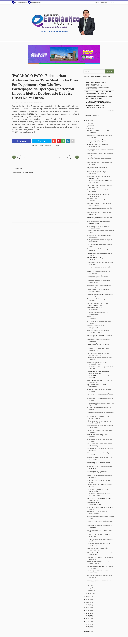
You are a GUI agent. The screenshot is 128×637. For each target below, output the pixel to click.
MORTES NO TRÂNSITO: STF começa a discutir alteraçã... (98, 272)
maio (89, 128)
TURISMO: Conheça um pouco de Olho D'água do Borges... (98, 222)
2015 (87, 616)
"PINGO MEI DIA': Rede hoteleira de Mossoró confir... (97, 313)
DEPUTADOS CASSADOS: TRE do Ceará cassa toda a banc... (98, 494)
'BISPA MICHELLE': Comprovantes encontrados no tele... (97, 504)
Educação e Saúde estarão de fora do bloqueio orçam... (98, 168)
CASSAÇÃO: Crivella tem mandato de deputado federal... (98, 195)
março (90, 588)
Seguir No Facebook (19, 2)
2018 (87, 608)
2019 (87, 605)
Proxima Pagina (66, 158)
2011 (87, 627)
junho (89, 126)
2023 (87, 120)
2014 (87, 618)
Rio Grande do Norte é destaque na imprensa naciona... (98, 372)
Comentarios (37, 102)
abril (89, 585)
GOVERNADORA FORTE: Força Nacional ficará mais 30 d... (98, 463)
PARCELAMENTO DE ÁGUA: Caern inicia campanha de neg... (98, 290)
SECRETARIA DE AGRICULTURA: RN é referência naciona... (97, 513)
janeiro (90, 593)
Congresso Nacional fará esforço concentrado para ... (97, 363)
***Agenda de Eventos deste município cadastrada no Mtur (96, 106)
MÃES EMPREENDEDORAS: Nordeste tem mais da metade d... (99, 422)
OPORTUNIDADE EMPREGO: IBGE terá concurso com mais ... (98, 417)
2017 (87, 610)
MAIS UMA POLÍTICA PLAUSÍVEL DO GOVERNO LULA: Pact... (97, 304)
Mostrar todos (111, 110)
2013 (87, 621)
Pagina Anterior (25, 158)
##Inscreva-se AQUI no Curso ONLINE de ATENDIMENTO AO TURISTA (98, 92)
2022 (87, 597)
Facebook (21, 141)
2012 (87, 624)
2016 (87, 613)
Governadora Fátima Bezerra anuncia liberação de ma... (98, 177)
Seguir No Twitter (34, 2)
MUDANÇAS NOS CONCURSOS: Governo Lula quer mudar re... (99, 354)
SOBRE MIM (104, 2)
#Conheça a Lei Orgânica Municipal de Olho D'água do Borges (99, 97)
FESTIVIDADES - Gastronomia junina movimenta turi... (98, 349)
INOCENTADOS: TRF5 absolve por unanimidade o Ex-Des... (97, 472)
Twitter (42, 141)
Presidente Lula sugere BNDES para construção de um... (98, 145)
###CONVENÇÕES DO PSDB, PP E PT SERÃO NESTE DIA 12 (97, 83)
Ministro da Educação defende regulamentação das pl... (96, 141)
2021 (87, 599)
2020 (87, 602)
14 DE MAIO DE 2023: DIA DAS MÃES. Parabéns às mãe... (97, 549)
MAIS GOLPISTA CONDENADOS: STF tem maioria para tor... (99, 499)
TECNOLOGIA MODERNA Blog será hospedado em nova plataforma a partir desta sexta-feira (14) (97, 87)
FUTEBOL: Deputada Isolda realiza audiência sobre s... (97, 277)
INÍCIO (97, 2)
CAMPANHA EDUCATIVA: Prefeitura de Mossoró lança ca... (98, 227)
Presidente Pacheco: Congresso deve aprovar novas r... (98, 281)
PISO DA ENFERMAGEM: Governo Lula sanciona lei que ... (98, 563)
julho (89, 123)
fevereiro (91, 590)
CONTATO (112, 2)
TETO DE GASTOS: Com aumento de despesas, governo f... (98, 331)
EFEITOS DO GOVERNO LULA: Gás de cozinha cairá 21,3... (98, 490)
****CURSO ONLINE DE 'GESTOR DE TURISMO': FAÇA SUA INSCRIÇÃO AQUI (98, 102)
